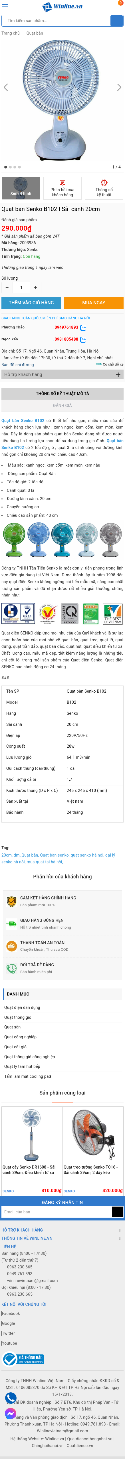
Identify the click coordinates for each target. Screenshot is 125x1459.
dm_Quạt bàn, (26, 855)
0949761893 (66, 327)
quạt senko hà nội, (87, 855)
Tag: (5, 848)
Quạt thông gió (17, 1017)
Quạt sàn (12, 1027)
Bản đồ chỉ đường (17, 364)
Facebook (10, 1313)
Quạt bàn (35, 33)
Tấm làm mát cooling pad (27, 1076)
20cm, (7, 855)
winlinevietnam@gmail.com (32, 1280)
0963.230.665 (20, 1294)
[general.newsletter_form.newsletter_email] (56, 1212)
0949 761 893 (20, 1274)
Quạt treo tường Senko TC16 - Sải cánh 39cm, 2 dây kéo (91, 1170)
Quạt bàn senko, (55, 855)
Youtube (9, 1343)
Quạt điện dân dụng (22, 1007)
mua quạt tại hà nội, (45, 862)
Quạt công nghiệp (20, 1037)
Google (8, 1323)
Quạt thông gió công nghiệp (29, 1057)
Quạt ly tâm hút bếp (22, 1066)
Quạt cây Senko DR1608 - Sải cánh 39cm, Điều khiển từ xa (29, 1170)
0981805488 (66, 339)
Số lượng (9, 278)
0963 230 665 (20, 1267)
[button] (5, 167)
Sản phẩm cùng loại (62, 1093)
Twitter (8, 1333)
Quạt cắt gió (15, 1047)
